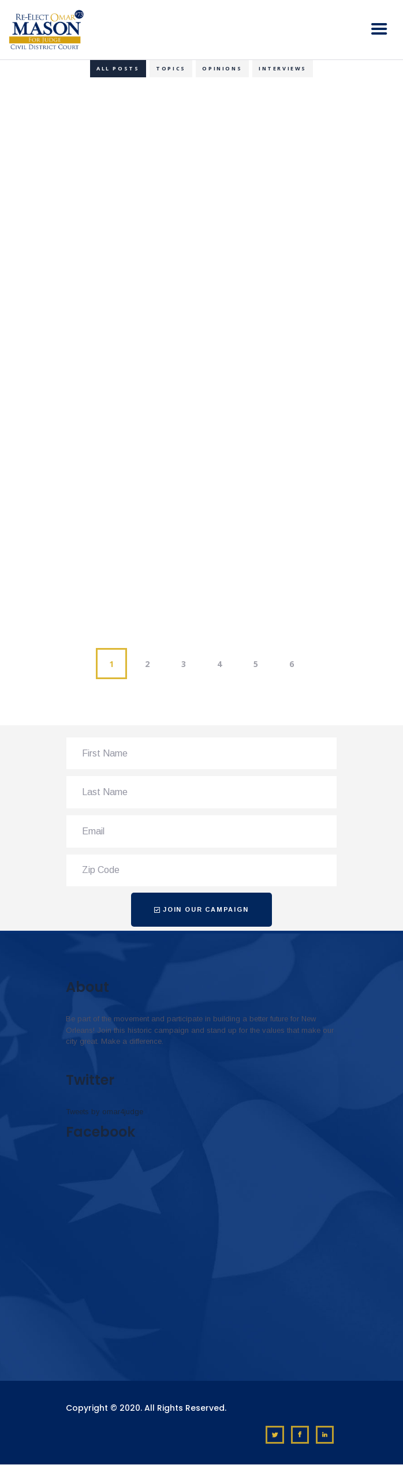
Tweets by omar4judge (104, 1111)
